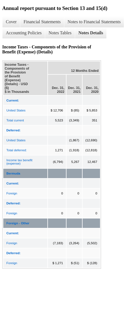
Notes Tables (59, 32)
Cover (11, 21)
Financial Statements (42, 21)
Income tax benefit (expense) (19, 161)
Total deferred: (16, 150)
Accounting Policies (24, 32)
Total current (15, 120)
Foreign (11, 193)
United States (15, 110)
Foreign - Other (17, 223)
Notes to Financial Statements (94, 21)
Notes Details (90, 32)
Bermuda (13, 173)
